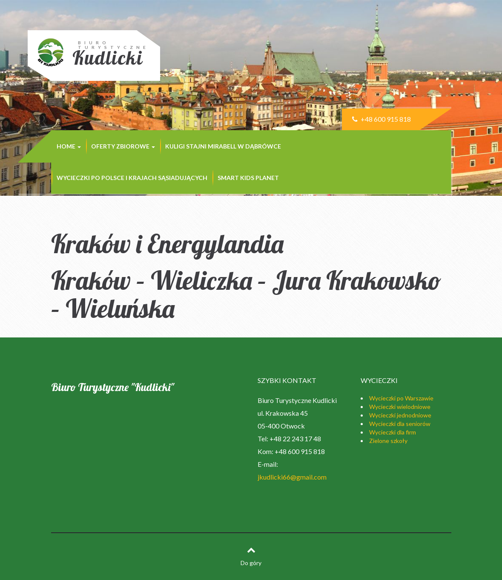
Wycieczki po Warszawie (401, 398)
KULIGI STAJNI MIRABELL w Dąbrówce (223, 146)
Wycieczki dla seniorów (399, 423)
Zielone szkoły (388, 440)
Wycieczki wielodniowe (399, 406)
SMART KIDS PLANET (248, 177)
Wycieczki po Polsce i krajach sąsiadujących (132, 177)
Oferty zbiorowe (123, 146)
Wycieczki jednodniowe (400, 415)
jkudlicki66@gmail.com (292, 477)
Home (69, 146)
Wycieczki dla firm (392, 432)
